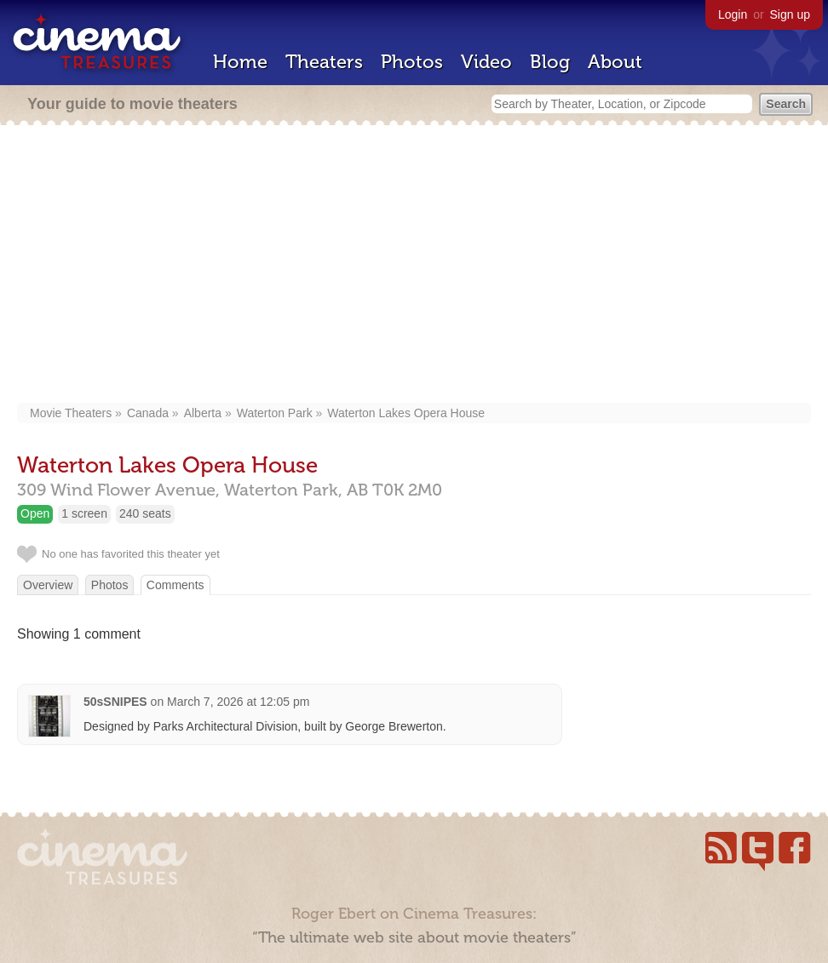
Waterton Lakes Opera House (406, 413)
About (615, 61)
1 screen (84, 513)
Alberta (202, 413)
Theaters (324, 61)
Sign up (790, 14)
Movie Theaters (71, 413)
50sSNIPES (115, 701)
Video (486, 61)
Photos (412, 61)
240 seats (145, 513)
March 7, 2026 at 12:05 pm (238, 701)
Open (34, 513)
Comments (175, 585)
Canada (148, 413)
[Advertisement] (414, 265)
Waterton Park (275, 413)
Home (240, 61)
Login (732, 14)
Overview (47, 585)
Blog (550, 61)
